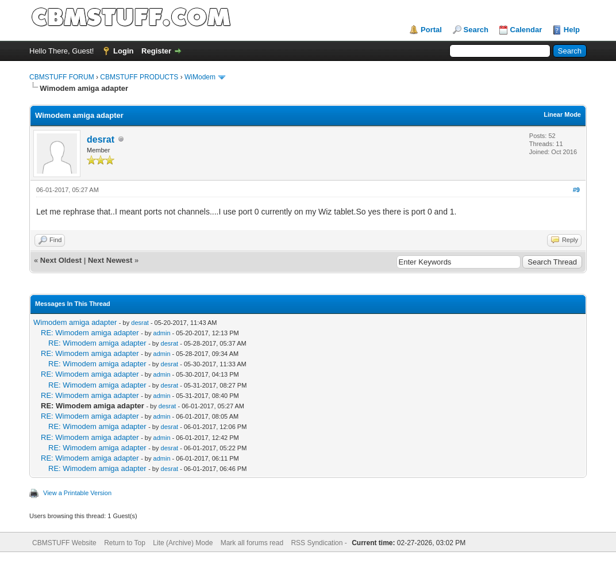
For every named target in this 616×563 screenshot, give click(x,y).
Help (572, 29)
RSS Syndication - (320, 543)
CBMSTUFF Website (64, 543)
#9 (576, 189)
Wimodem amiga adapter (75, 322)
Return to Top (124, 543)
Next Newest (110, 260)
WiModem (199, 77)
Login (123, 51)
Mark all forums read (252, 543)
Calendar (526, 29)
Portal (431, 29)
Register (156, 51)
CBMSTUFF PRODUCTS (139, 77)
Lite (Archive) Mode (183, 543)
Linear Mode (562, 114)
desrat (100, 139)
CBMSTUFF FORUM (61, 77)
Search (476, 29)
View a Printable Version (77, 492)
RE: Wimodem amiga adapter (90, 332)
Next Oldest (61, 260)
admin (162, 333)
